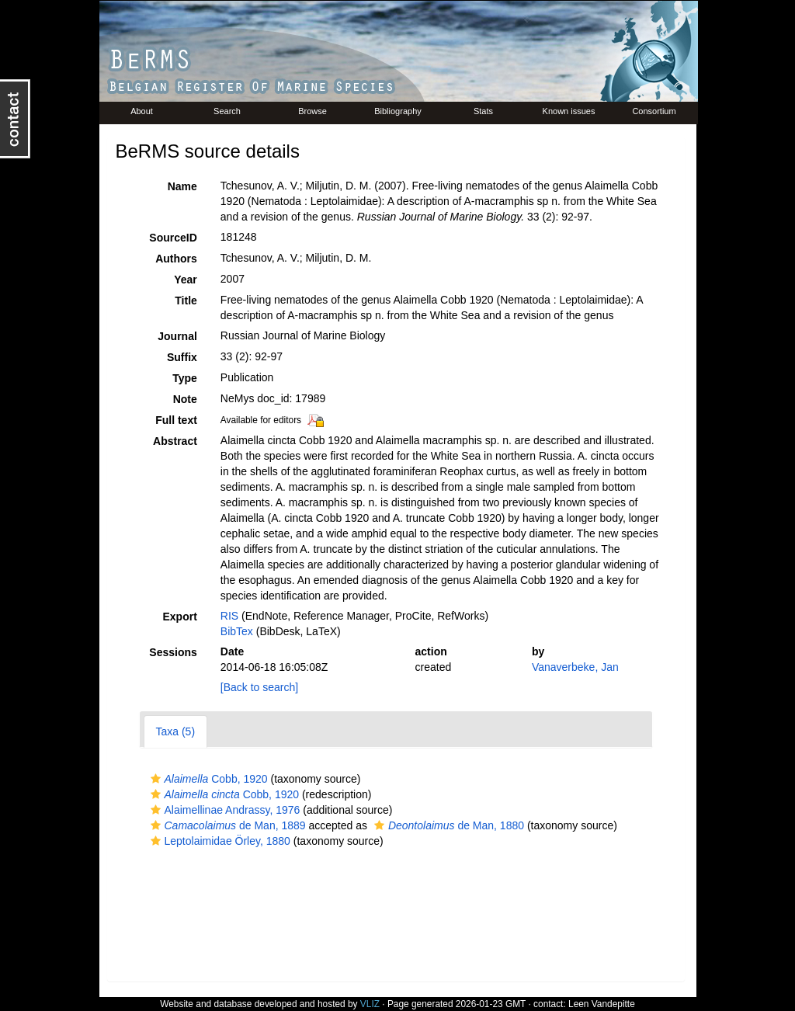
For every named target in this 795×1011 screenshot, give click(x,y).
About (141, 111)
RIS (229, 616)
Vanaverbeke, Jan (575, 667)
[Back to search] (259, 687)
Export (179, 616)
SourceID (172, 237)
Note (185, 399)
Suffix (182, 357)
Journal (177, 336)
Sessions (172, 652)
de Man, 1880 (447, 825)
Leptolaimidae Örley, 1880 (218, 841)
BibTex (236, 631)
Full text (176, 420)
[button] (156, 778)
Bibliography (398, 111)
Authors (176, 258)
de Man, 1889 (226, 825)
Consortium (653, 111)
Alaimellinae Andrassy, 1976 (223, 810)
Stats (483, 111)
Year (185, 279)
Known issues (569, 111)
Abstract (175, 441)
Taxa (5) (176, 731)
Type (184, 378)
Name (182, 186)
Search (227, 111)
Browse (312, 111)
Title (186, 300)
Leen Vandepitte (601, 1004)
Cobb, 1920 (207, 779)
